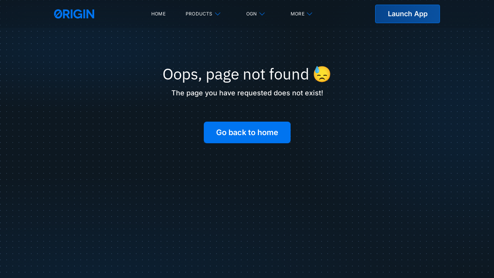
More (302, 14)
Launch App (408, 14)
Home (158, 14)
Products (204, 14)
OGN (256, 14)
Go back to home (247, 132)
